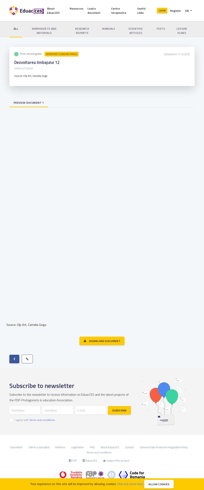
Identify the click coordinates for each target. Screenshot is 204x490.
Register (175, 11)
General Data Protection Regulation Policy (164, 447)
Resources (76, 8)
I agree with (35, 420)
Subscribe (119, 410)
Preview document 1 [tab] (29, 102)
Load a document (93, 10)
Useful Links (141, 10)
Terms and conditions (99, 452)
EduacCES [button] (90, 461)
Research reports (82, 30)
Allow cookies (159, 484)
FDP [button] (73, 461)
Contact (129, 447)
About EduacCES (53, 10)
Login (162, 10)
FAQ (92, 447)
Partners (60, 447)
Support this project (116, 461)
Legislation (77, 447)
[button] (188, 10)
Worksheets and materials (44, 30)
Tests (160, 28)
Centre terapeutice (118, 10)
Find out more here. (130, 483)
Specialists (16, 447)
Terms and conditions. (42, 420)
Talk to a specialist (38, 447)
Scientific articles (135, 30)
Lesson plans (182, 30)
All (16, 28)
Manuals (108, 28)
